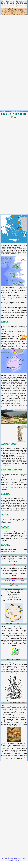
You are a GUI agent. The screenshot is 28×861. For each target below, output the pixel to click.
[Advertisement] (14, 63)
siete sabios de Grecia (18, 596)
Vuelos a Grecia (12, 858)
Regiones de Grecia (14, 857)
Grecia (7, 111)
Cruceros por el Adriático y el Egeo (14, 580)
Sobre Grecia (4, 857)
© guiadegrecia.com (14, 860)
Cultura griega (21, 858)
